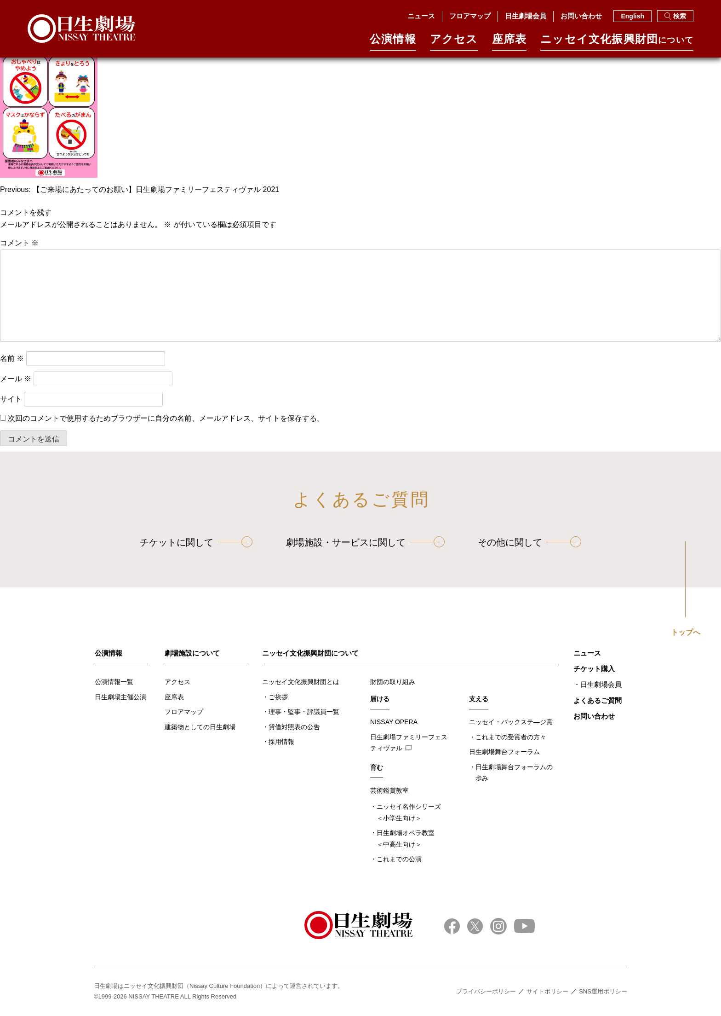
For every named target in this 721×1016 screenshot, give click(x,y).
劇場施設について (192, 653)
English (632, 16)
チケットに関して (176, 542)
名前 (12, 358)
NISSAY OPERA (394, 722)
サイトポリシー (547, 991)
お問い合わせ (581, 16)
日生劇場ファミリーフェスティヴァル (408, 742)
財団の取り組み (392, 681)
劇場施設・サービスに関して (346, 542)
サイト (11, 399)
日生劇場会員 (525, 16)
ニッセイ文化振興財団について (310, 653)
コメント (19, 243)
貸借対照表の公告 (294, 727)
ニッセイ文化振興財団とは (300, 681)
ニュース (421, 16)
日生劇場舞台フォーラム (504, 751)
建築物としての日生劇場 (200, 727)
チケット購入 (594, 669)
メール (15, 379)
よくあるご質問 (597, 700)
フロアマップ (470, 16)
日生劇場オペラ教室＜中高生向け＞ (406, 838)
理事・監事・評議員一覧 (304, 711)
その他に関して (510, 542)
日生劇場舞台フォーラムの (514, 773)
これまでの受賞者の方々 (510, 737)
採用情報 (281, 741)
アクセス (454, 42)
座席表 (509, 42)
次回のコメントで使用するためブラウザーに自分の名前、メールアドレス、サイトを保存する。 (166, 418)
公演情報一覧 (114, 681)
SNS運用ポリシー (603, 991)
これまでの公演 (399, 859)
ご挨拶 (278, 697)
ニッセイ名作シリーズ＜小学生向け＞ (409, 812)
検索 (675, 16)
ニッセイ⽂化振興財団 (616, 42)
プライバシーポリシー (486, 991)
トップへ (685, 632)
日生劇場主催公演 (120, 697)
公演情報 (393, 42)
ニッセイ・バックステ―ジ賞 (511, 722)
